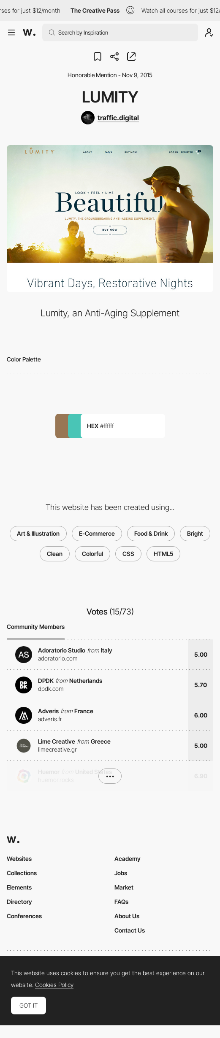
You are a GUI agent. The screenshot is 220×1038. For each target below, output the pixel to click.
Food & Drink (151, 533)
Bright (195, 533)
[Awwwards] (29, 32)
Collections (22, 872)
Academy (127, 858)
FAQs (121, 901)
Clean (54, 553)
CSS (128, 553)
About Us (126, 915)
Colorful (92, 553)
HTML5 (163, 553)
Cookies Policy (54, 985)
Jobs (120, 872)
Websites (19, 858)
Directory (19, 901)
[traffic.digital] (110, 117)
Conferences (24, 915)
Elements (19, 887)
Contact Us (129, 930)
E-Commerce (97, 533)
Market (123, 887)
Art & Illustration (38, 533)
